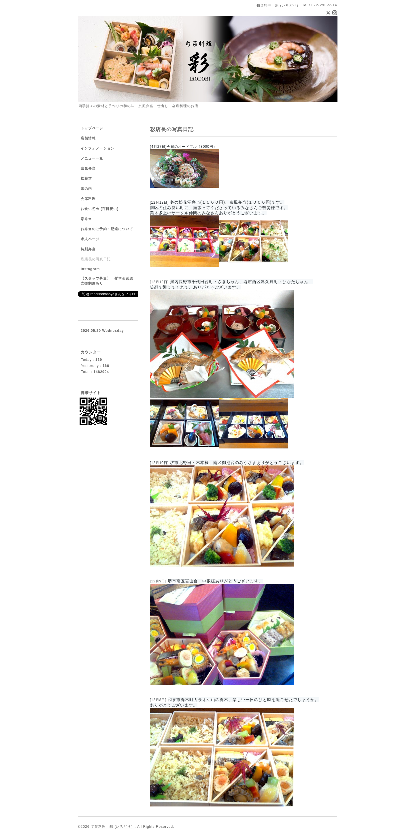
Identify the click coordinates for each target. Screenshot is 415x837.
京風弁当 (88, 168)
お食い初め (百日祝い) (99, 209)
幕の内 (86, 189)
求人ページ (90, 239)
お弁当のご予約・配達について (107, 229)
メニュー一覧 (92, 158)
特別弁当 (88, 249)
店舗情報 (88, 138)
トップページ (92, 128)
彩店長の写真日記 (96, 259)
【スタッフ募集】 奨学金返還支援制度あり (107, 281)
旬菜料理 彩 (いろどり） (113, 827)
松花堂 (86, 179)
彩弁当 (86, 219)
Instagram (90, 269)
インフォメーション (97, 148)
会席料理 (88, 199)
